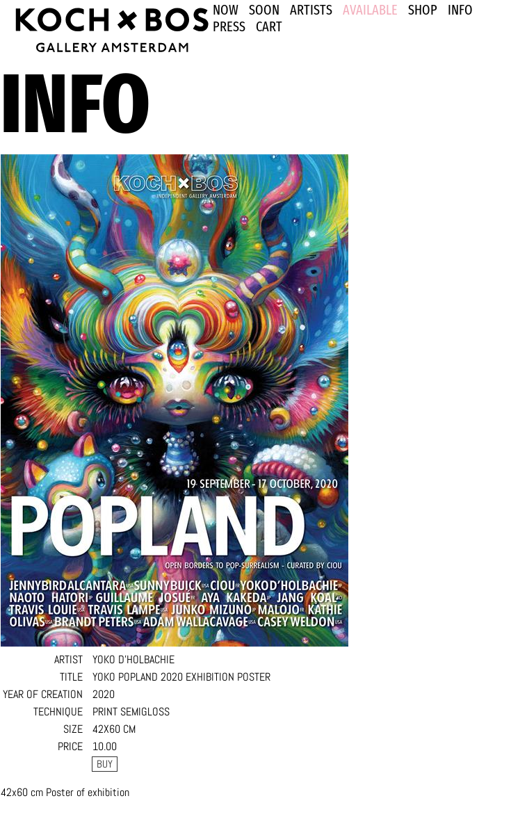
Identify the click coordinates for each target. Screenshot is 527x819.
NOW (225, 9)
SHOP (422, 9)
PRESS (229, 26)
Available (370, 9)
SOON (264, 9)
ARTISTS (311, 9)
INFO (460, 9)
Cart (269, 26)
